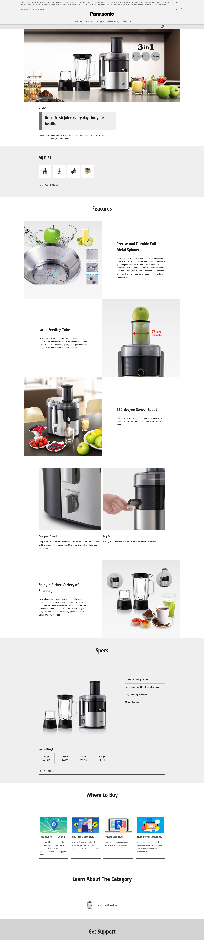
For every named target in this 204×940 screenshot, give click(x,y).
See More (162, 4)
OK (156, 4)
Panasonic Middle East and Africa (33, 9)
